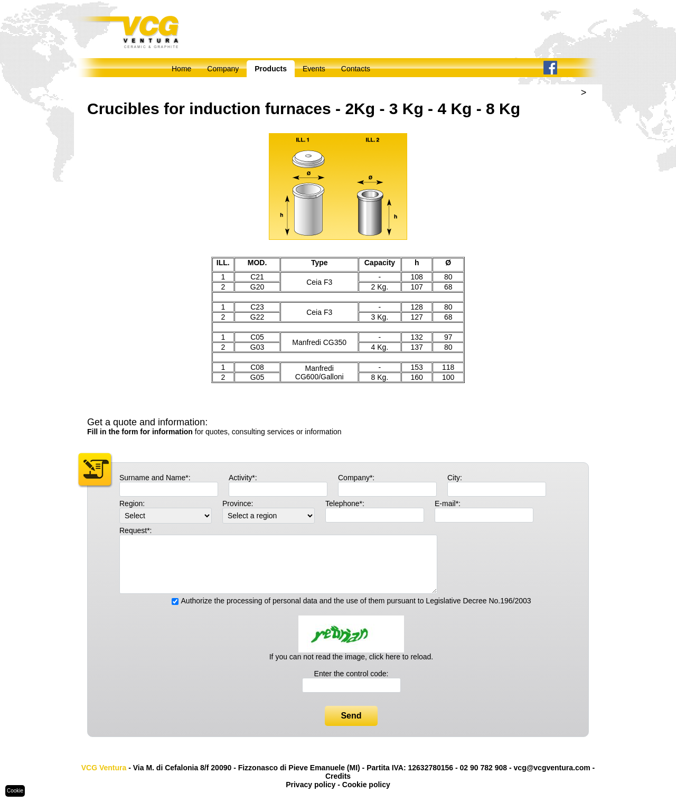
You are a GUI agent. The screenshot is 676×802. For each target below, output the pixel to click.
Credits (338, 776)
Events (314, 68)
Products (271, 68)
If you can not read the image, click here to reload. (351, 656)
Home (181, 68)
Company (223, 68)
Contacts (355, 68)
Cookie (15, 791)
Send (351, 715)
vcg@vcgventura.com (552, 767)
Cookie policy (366, 784)
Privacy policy (310, 784)
